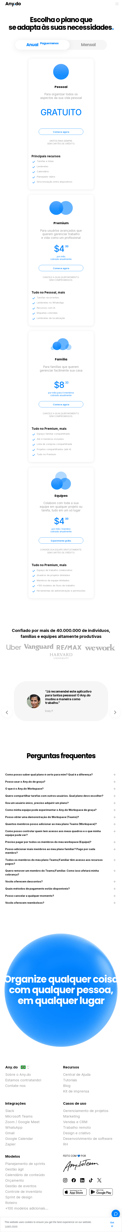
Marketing (71, 1116)
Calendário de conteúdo (25, 1175)
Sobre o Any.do (18, 1074)
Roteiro (11, 1203)
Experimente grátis (61, 540)
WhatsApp (13, 1127)
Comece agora (61, 131)
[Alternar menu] (117, 4)
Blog (66, 1086)
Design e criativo (76, 1133)
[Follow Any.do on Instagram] (65, 1180)
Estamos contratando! (23, 1080)
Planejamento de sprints (25, 1164)
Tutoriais (70, 1080)
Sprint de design (18, 1197)
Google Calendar (19, 1139)
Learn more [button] (11, 1226)
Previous (7, 712)
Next (115, 712)
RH (65, 1144)
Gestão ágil (14, 1169)
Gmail (9, 1133)
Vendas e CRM (75, 1122)
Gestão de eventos (20, 1186)
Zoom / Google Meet (22, 1122)
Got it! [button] (112, 1224)
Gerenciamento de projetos (85, 1111)
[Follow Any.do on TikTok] (91, 1180)
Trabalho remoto (77, 1127)
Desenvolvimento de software (87, 1139)
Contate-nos (15, 1086)
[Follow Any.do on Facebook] (74, 1180)
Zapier (10, 1144)
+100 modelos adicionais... (26, 1208)
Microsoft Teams (19, 1116)
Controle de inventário (23, 1191)
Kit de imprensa (76, 1091)
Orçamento (14, 1180)
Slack (9, 1111)
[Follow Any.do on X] (99, 1180)
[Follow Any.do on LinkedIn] (82, 1180)
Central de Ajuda (76, 1074)
